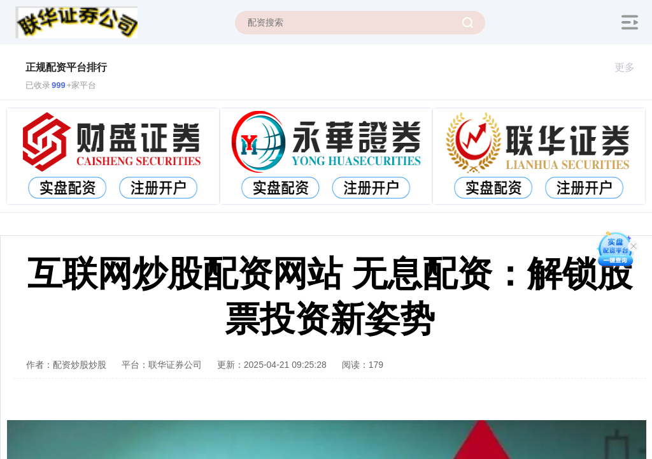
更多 (630, 67)
